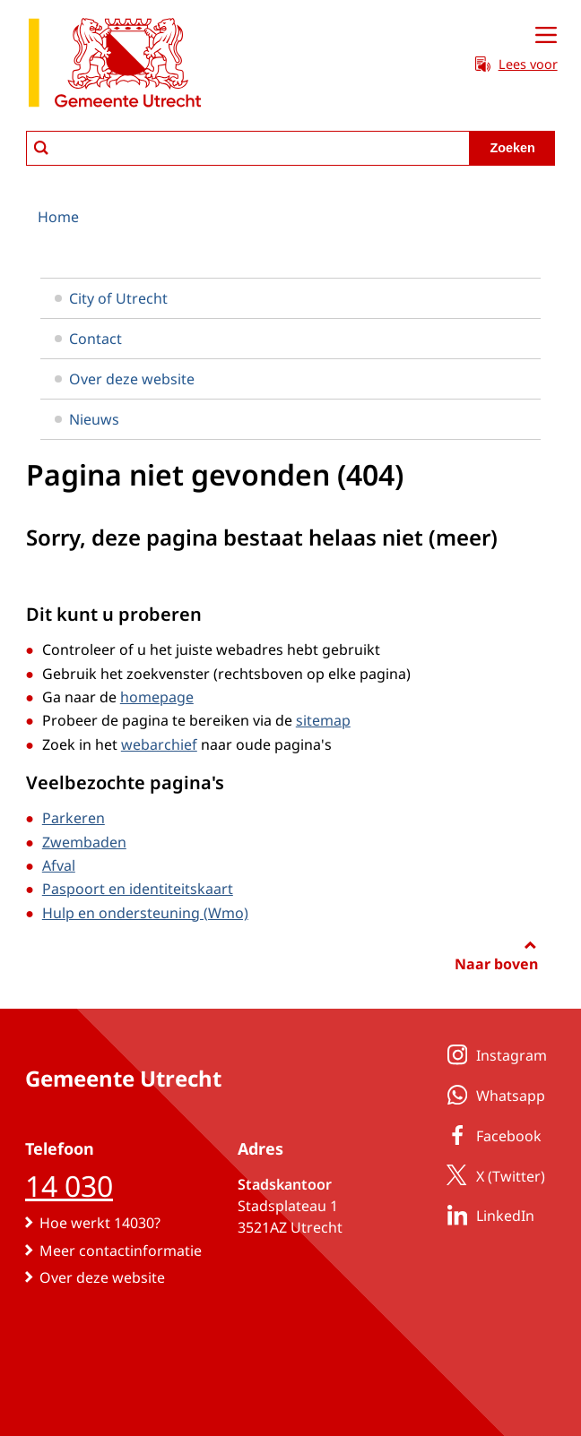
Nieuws (87, 419)
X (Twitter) (492, 1175)
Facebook (491, 1135)
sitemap (323, 720)
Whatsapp (492, 1095)
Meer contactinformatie (120, 1250)
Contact (88, 338)
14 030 (69, 1185)
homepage (157, 697)
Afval (58, 865)
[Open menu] (546, 36)
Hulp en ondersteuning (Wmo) (145, 913)
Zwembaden (84, 842)
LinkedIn (487, 1215)
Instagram (493, 1054)
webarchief (159, 744)
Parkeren (73, 818)
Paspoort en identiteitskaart (137, 889)
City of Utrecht (111, 298)
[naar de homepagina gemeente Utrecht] (115, 66)
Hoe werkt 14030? (99, 1223)
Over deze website (125, 379)
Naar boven (496, 964)
